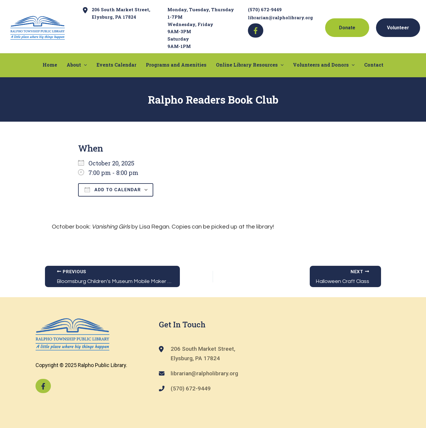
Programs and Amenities (176, 64)
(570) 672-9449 (265, 9)
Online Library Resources (250, 64)
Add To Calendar (113, 189)
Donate (347, 27)
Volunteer (398, 27)
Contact (373, 64)
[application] (84, 64)
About (77, 64)
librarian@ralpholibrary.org (280, 17)
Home (50, 64)
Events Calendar (116, 64)
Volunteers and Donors (324, 64)
